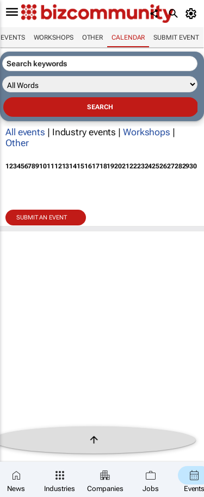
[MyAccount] (192, 13)
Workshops (53, 37)
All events (25, 132)
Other (92, 37)
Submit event (176, 37)
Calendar (128, 37)
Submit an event (41, 217)
